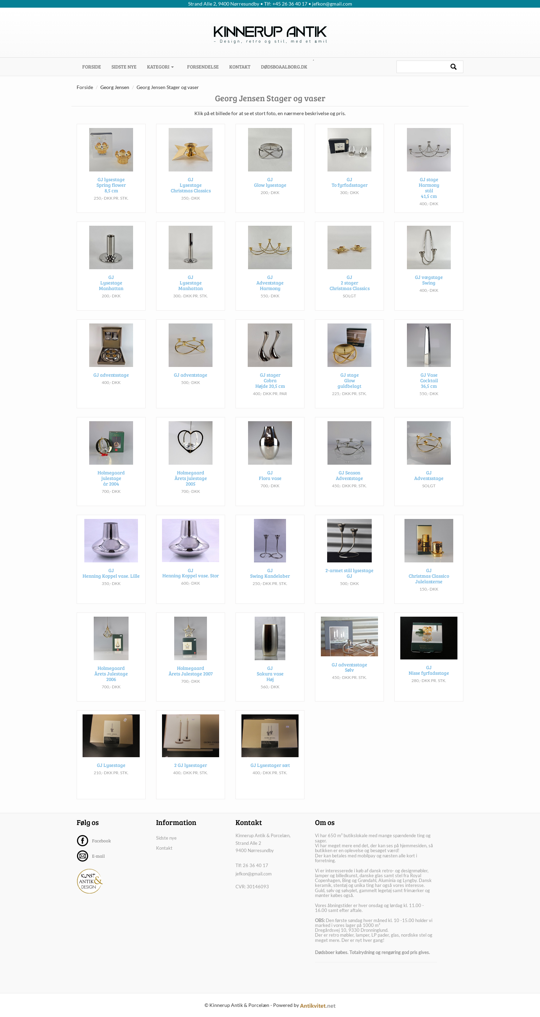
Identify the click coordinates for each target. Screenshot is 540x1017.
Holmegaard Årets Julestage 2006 (111, 681)
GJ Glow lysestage (270, 190)
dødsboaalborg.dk (284, 66)
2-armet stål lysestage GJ (349, 581)
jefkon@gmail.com (254, 873)
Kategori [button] (160, 66)
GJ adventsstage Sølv (349, 676)
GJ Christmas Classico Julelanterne (429, 584)
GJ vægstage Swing (429, 288)
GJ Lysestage (111, 774)
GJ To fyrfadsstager (350, 190)
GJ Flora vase (270, 483)
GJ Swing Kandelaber (270, 581)
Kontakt (239, 66)
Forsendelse (203, 66)
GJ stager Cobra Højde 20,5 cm (270, 388)
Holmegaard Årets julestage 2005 (191, 486)
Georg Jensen (114, 87)
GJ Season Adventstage (349, 483)
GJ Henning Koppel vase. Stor (190, 581)
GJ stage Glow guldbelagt (349, 388)
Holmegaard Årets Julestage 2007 (191, 679)
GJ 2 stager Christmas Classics (350, 290)
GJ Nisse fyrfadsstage (429, 679)
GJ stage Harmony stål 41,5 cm (429, 195)
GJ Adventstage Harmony (270, 290)
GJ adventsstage (111, 383)
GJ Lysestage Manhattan (111, 290)
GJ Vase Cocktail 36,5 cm (429, 388)
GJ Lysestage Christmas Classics (191, 193)
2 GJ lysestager (190, 774)
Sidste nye (124, 66)
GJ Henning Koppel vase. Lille (111, 581)
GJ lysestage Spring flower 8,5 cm (111, 193)
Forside (94, 66)
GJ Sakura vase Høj (270, 681)
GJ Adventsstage (428, 483)
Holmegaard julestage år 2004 (111, 486)
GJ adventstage (190, 383)
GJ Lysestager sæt (270, 774)
